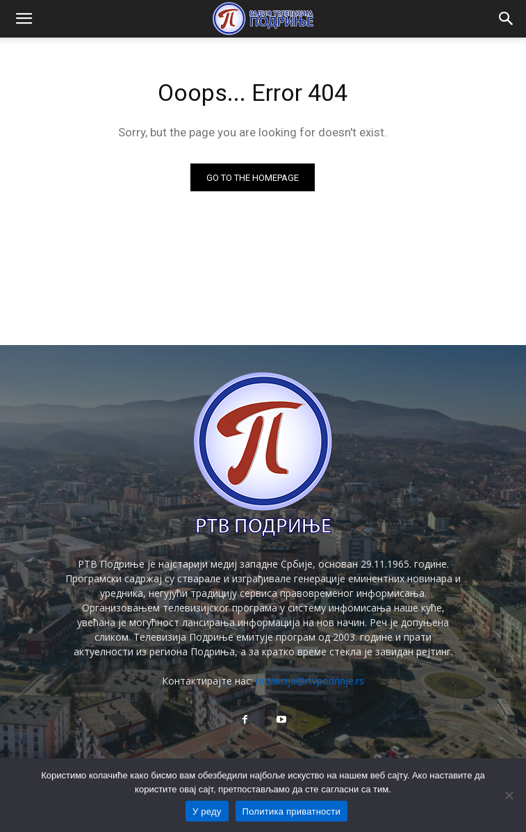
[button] (23, 19)
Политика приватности (291, 811)
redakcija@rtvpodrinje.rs (310, 680)
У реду (207, 811)
